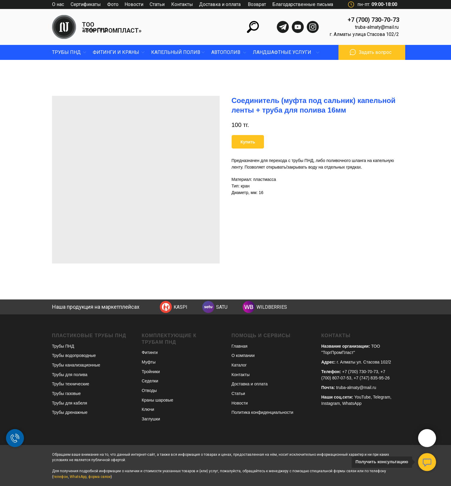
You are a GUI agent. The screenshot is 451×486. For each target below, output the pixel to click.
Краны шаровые (157, 400)
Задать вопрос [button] (375, 52)
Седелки (150, 380)
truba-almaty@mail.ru (377, 27)
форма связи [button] (99, 477)
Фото (113, 4)
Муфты (149, 362)
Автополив (225, 52)
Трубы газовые (66, 393)
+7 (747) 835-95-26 (372, 378)
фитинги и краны (116, 52)
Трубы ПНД (95, 30)
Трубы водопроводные (74, 355)
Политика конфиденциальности (263, 412)
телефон (60, 477)
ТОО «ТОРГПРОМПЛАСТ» (112, 27)
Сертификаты (86, 4)
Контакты (182, 4)
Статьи (157, 4)
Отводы (149, 390)
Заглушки (151, 419)
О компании (243, 355)
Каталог (239, 365)
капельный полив (175, 52)
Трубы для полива (69, 374)
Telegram (381, 397)
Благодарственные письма (302, 4)
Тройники (151, 371)
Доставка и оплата (220, 4)
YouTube (362, 397)
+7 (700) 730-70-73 (373, 19)
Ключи (148, 409)
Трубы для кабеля (69, 403)
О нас (58, 4)
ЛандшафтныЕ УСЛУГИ (282, 52)
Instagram (330, 403)
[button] (353, 52)
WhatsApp (352, 403)
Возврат (257, 4)
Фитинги (150, 352)
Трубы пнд (66, 52)
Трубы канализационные (76, 365)
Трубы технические (70, 383)
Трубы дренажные (70, 412)
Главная (239, 346)
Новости (133, 4)
